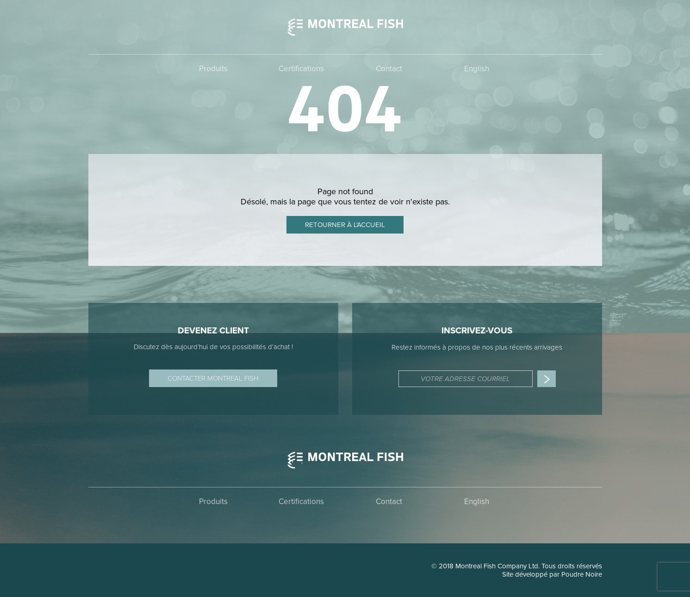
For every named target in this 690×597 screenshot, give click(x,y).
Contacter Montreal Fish (213, 378)
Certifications (301, 69)
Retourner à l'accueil (345, 225)
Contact (389, 69)
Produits (213, 69)
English (476, 69)
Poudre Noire (581, 574)
